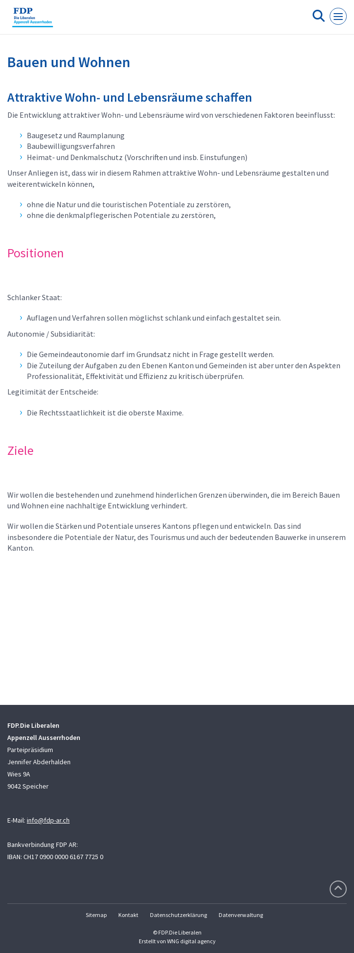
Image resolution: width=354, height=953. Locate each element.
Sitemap (96, 914)
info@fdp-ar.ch (48, 820)
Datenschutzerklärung (178, 914)
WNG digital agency (191, 941)
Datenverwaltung (241, 914)
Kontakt (128, 914)
